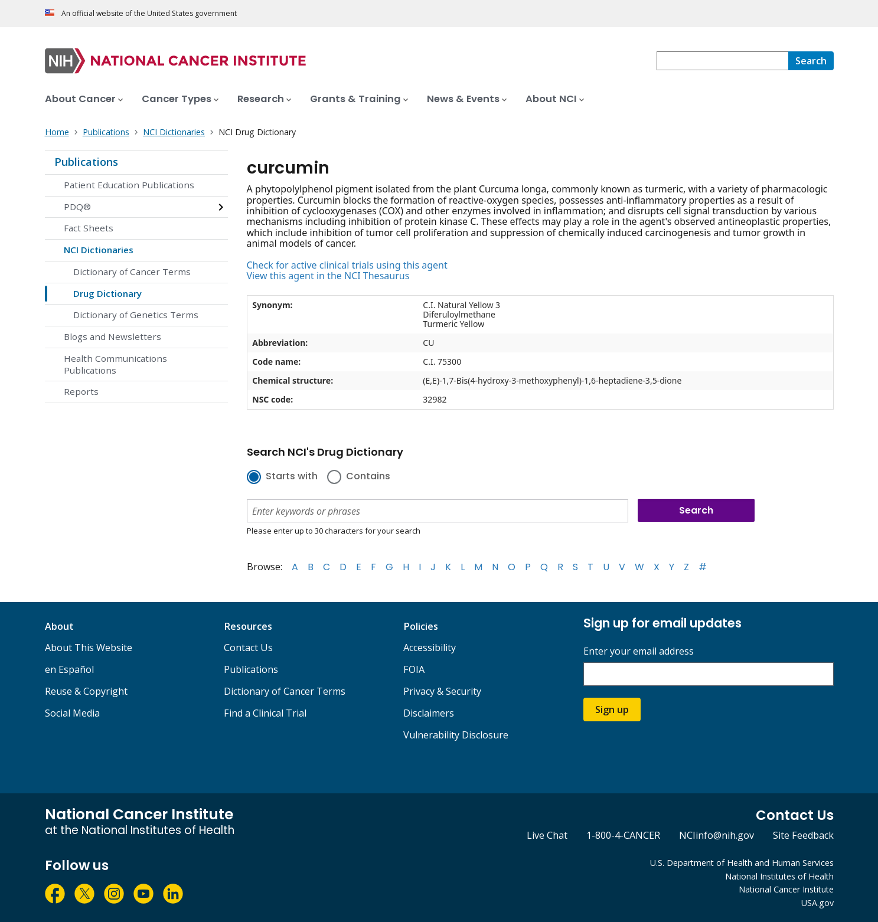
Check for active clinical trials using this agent (347, 265)
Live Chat (547, 835)
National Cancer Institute (786, 889)
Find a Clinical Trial (265, 713)
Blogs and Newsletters (112, 336)
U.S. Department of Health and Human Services (742, 862)
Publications (86, 162)
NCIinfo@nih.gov (716, 835)
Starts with (292, 477)
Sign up (612, 709)
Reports (81, 391)
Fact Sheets (88, 228)
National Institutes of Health (779, 876)
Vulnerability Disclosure (455, 734)
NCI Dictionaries (98, 250)
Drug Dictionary (107, 293)
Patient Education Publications (129, 185)
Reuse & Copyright (86, 691)
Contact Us (248, 647)
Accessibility (429, 647)
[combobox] (722, 60)
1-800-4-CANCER (623, 835)
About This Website (88, 647)
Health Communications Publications (115, 364)
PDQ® (77, 206)
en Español (69, 669)
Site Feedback (803, 835)
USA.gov (817, 902)
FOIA (414, 669)
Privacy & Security (442, 691)
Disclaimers (428, 713)
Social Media (72, 713)
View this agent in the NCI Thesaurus (328, 275)
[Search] (811, 60)
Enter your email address (638, 651)
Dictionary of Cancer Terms (132, 271)
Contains (368, 477)
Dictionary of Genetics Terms (135, 315)
